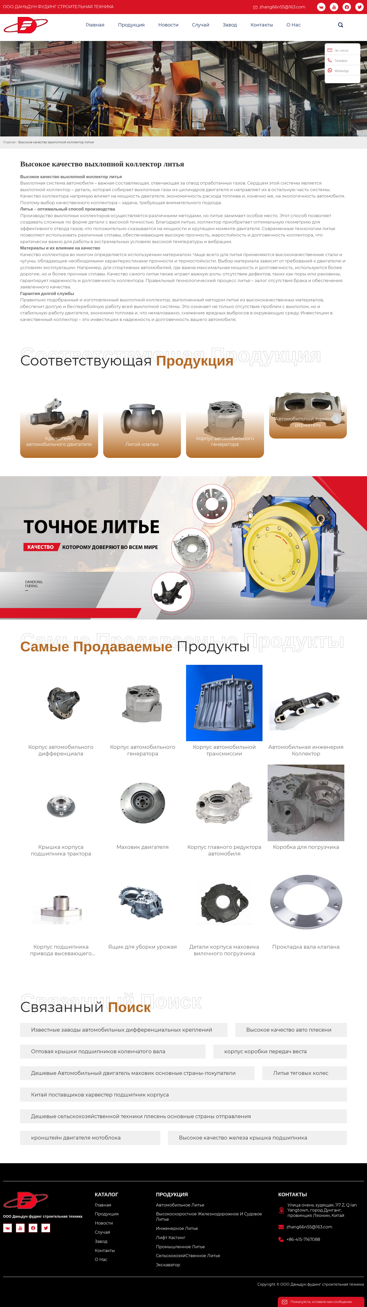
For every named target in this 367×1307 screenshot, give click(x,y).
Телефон (337, 60)
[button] (337, 419)
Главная (9, 142)
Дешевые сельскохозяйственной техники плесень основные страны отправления (141, 1116)
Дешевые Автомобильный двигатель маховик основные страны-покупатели (133, 1073)
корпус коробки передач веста (265, 1051)
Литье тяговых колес (300, 1073)
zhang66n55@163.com (282, 7)
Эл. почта (337, 50)
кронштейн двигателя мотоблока (76, 1138)
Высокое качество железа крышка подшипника (243, 1138)
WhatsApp (338, 70)
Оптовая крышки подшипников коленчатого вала (98, 1051)
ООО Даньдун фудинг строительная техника (58, 6)
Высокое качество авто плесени (289, 1030)
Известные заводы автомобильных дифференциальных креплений (121, 1030)
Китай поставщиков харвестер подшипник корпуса (100, 1095)
